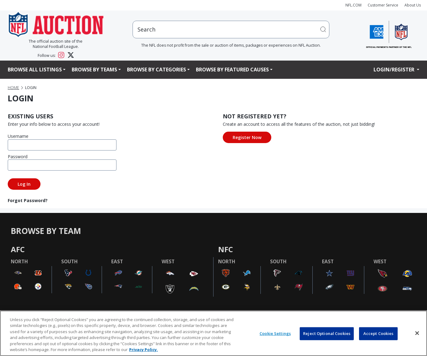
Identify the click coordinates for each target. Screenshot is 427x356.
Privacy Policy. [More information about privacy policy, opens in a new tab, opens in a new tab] (143, 349)
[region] (213, 333)
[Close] (417, 333)
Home (13, 87)
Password (17, 156)
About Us (412, 5)
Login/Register (395, 69)
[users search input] (231, 29)
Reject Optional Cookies (326, 333)
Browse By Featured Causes (232, 69)
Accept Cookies (378, 333)
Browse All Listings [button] (35, 69)
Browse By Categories (156, 69)
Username (18, 136)
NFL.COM (353, 5)
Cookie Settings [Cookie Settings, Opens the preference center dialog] (275, 333)
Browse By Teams (94, 69)
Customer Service (383, 5)
